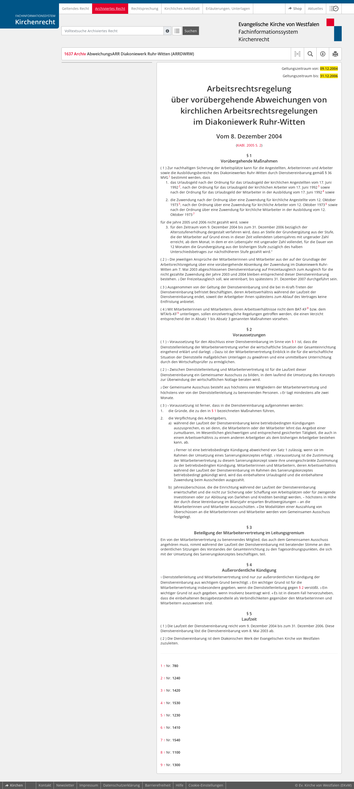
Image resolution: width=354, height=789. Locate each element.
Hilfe (179, 785)
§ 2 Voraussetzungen (90, 77)
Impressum (88, 785)
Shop (295, 8)
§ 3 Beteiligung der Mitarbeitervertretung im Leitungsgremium (110, 86)
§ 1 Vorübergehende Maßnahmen (101, 69)
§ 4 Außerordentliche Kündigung (100, 96)
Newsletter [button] (65, 785)
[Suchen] (190, 30)
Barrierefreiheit (158, 785)
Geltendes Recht (75, 8)
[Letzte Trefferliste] (177, 30)
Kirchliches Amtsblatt (182, 8)
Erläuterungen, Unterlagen (228, 8)
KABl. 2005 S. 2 (249, 145)
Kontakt (45, 785)
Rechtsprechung (144, 8)
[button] (334, 8)
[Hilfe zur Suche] (167, 30)
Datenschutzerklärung (121, 785)
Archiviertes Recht (110, 8)
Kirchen (14, 785)
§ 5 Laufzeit (82, 103)
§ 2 (301, 587)
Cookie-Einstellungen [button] (206, 785)
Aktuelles (315, 8)
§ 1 (294, 341)
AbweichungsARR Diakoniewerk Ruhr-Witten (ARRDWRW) (129, 54)
